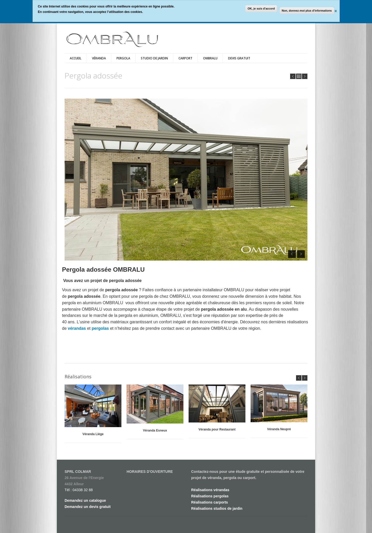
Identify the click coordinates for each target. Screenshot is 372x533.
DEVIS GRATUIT (239, 58)
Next (304, 76)
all (298, 76)
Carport (185, 58)
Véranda (99, 58)
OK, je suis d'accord (261, 8)
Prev (293, 76)
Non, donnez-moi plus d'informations (307, 10)
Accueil (75, 58)
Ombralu (210, 58)
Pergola (123, 58)
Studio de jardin (154, 58)
